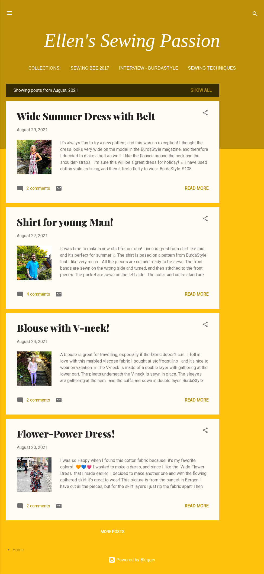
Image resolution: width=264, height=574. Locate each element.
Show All (201, 90)
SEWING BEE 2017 (89, 68)
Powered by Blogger (132, 559)
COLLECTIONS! (44, 68)
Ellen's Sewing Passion (132, 40)
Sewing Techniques (212, 68)
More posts (112, 532)
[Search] (255, 14)
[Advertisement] (241, 165)
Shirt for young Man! (65, 221)
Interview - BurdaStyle (148, 68)
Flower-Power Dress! (66, 433)
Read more (196, 188)
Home (18, 549)
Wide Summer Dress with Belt (86, 115)
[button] (205, 113)
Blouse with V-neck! (63, 327)
